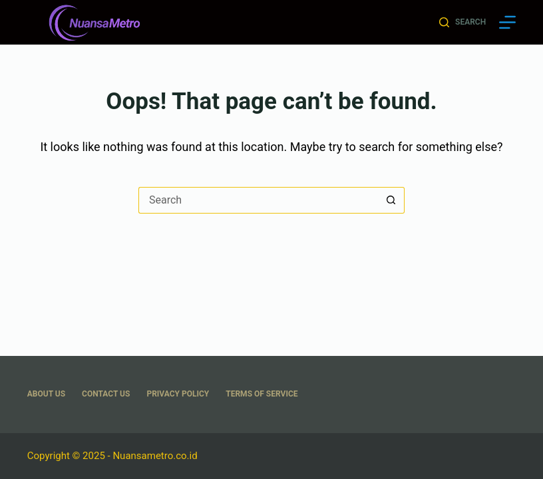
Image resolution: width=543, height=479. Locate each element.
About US (46, 394)
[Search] (462, 22)
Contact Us (106, 394)
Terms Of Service (261, 394)
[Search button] (391, 200)
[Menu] (507, 22)
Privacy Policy (177, 394)
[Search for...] (258, 200)
